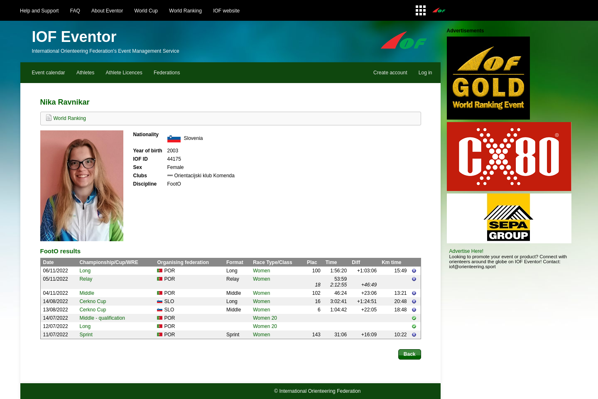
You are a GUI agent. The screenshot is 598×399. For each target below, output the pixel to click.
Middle (86, 293)
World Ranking (185, 11)
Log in (425, 73)
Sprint (85, 335)
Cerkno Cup (92, 301)
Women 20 (265, 318)
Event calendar (48, 73)
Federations (167, 73)
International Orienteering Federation (319, 391)
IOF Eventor (74, 36)
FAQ (75, 11)
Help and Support (39, 11)
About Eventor (107, 11)
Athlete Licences (124, 73)
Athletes (85, 73)
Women (261, 271)
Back (410, 354)
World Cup (146, 11)
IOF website (226, 11)
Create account (390, 73)
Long (85, 271)
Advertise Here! (466, 251)
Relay (85, 279)
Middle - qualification (102, 318)
